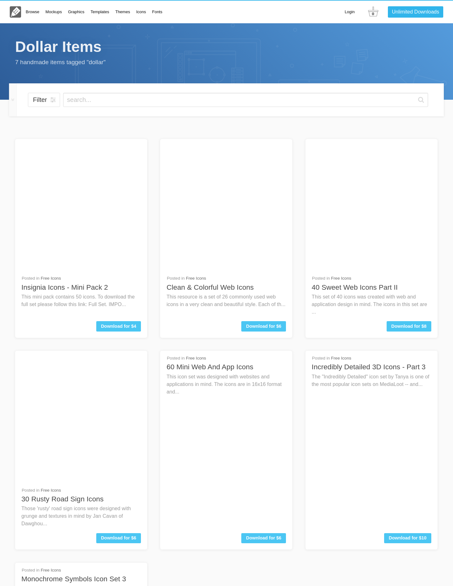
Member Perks (384, 572)
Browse (32, 11)
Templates (100, 11)
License (321, 572)
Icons (141, 11)
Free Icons (51, 146)
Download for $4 (118, 194)
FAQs (358, 547)
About (304, 572)
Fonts (157, 11)
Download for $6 (263, 194)
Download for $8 (409, 194)
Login (350, 11)
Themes (122, 11)
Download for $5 (118, 353)
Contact (382, 547)
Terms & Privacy (349, 572)
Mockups (54, 11)
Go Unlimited (419, 547)
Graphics (76, 11)
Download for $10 (408, 273)
